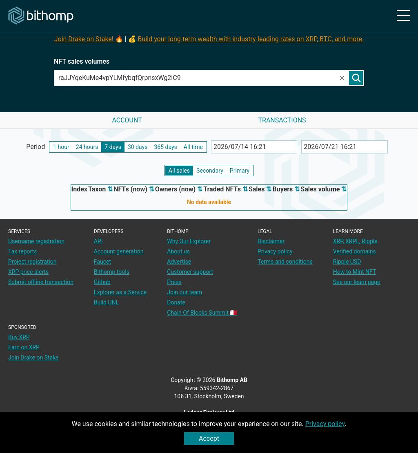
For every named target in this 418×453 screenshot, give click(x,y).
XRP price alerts (28, 272)
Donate (176, 302)
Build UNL (106, 302)
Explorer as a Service (120, 292)
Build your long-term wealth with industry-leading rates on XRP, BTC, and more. (251, 39)
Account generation (119, 251)
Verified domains (354, 251)
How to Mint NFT (354, 272)
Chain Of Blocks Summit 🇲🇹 (202, 312)
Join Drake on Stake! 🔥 (88, 39)
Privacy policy (325, 424)
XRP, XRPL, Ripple (355, 241)
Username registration (36, 241)
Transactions (282, 120)
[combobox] (196, 78)
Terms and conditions (285, 261)
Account (127, 120)
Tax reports (22, 251)
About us (178, 251)
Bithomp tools (111, 272)
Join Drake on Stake (33, 357)
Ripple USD (347, 261)
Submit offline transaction (40, 282)
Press (174, 282)
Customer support (190, 272)
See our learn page (356, 282)
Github (102, 282)
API (98, 241)
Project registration (32, 261)
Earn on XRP (24, 347)
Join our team (184, 292)
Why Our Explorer (189, 241)
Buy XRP (19, 337)
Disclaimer (271, 241)
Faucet (102, 261)
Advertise (179, 261)
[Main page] (40, 16)
